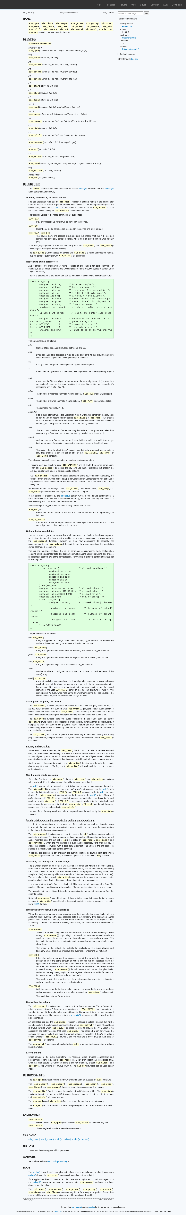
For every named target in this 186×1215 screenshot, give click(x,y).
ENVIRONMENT (32, 1114)
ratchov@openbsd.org (57, 1161)
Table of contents (127, 54)
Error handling (34, 1052)
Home (99, 5)
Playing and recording (38, 746)
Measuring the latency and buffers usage (47, 861)
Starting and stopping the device (43, 701)
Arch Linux (16, 4)
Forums (123, 5)
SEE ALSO (29, 1134)
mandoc (91, 1207)
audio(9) (85, 1139)
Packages (110, 5)
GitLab (143, 5)
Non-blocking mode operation (42, 775)
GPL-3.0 (57, 1211)
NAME (27, 18)
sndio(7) (56, 208)
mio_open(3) (34, 1139)
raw (136, 59)
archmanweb (76, 1207)
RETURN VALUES (33, 1075)
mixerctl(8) (76, 1015)
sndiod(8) (109, 189)
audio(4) (83, 189)
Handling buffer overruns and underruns (47, 909)
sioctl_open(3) (47, 1139)
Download (177, 5)
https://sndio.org (129, 38)
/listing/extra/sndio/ (130, 49)
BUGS (27, 1167)
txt (132, 59)
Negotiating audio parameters (42, 261)
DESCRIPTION (32, 184)
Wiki (134, 5)
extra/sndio (127, 26)
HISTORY (28, 1145)
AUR (165, 5)
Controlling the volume (38, 1002)
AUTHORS (29, 1156)
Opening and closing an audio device (46, 197)
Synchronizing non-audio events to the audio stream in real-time (60, 820)
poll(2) (35, 786)
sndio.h (45, 43)
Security (155, 5)
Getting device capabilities (40, 531)
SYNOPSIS (29, 38)
